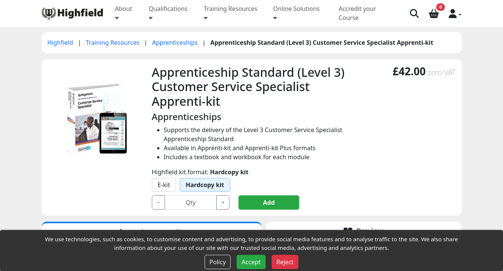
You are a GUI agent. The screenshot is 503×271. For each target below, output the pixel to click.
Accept (251, 262)
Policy (217, 262)
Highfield (61, 42)
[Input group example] (191, 202)
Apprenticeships (175, 42)
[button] (455, 13)
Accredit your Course (357, 13)
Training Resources (113, 42)
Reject (285, 262)
